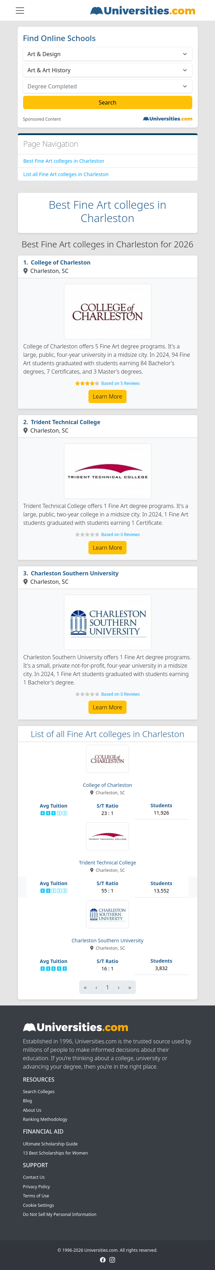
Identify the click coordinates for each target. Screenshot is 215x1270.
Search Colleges (39, 1092)
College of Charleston (61, 262)
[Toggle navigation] (20, 10)
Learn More (107, 396)
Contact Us (34, 1177)
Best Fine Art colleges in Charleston (63, 161)
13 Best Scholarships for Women (55, 1153)
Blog (27, 1101)
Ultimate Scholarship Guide (50, 1144)
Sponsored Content (42, 119)
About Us (32, 1110)
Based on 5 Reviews (120, 383)
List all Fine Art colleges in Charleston (66, 174)
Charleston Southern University (75, 573)
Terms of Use (36, 1196)
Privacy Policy (36, 1187)
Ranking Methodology (45, 1119)
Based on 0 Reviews (120, 534)
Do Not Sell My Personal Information (59, 1214)
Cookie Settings (38, 1205)
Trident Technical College (65, 422)
